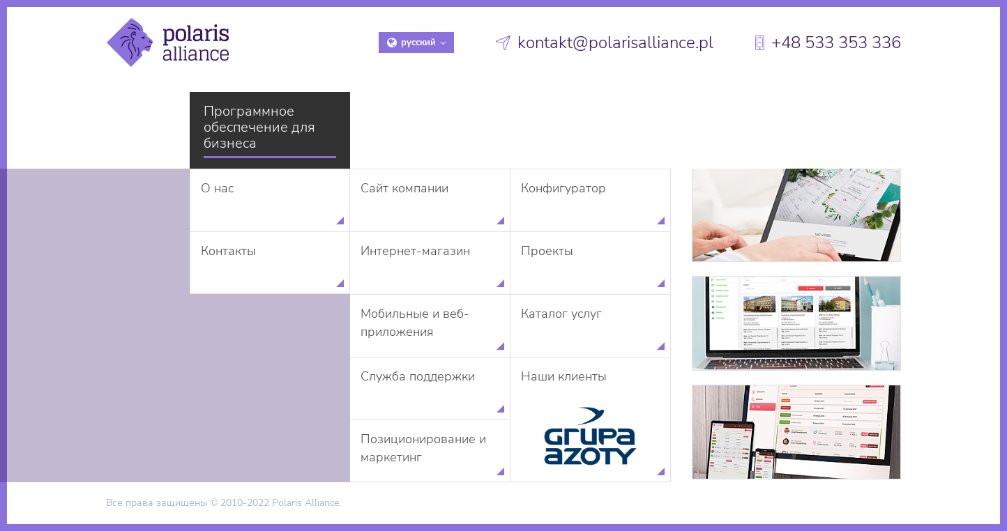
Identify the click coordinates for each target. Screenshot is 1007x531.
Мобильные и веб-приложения (415, 322)
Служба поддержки (418, 376)
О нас (217, 188)
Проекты (547, 251)
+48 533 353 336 (836, 42)
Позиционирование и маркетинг (423, 448)
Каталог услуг (561, 313)
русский (416, 42)
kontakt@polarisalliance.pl (615, 42)
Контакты (228, 251)
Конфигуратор (563, 188)
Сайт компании (404, 188)
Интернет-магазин (415, 251)
